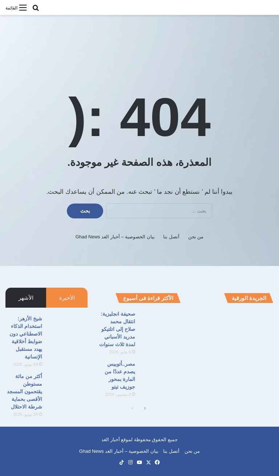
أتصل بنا (171, 236)
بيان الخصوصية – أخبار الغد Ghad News (115, 236)
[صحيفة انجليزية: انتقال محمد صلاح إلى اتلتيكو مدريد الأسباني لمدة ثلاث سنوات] (161, 323)
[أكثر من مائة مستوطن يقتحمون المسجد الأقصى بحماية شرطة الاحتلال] (68, 386)
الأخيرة (67, 298)
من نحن (196, 236)
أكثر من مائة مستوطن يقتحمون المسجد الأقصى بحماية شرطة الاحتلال (24, 391)
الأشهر (26, 298)
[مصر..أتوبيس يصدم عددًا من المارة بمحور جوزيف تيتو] (161, 373)
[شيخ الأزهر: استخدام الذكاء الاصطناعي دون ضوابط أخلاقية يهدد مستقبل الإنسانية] (68, 328)
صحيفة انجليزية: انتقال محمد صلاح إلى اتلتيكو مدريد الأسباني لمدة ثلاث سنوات (117, 329)
